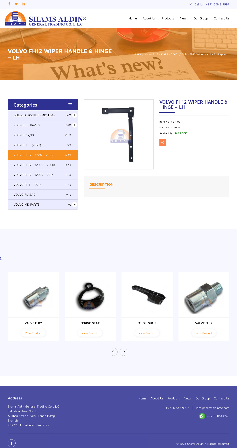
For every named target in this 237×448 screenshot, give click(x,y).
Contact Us (221, 18)
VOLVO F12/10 (42, 135)
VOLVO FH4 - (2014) (42, 185)
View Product (33, 333)
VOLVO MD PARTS (42, 204)
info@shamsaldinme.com (212, 435)
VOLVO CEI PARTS (42, 125)
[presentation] (114, 352)
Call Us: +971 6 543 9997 (212, 4)
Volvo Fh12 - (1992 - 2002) (161, 54)
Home (133, 18)
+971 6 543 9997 (177, 435)
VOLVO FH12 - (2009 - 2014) (42, 175)
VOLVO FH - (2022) (42, 145)
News (184, 18)
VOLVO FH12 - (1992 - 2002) (42, 155)
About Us (149, 18)
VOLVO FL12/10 (42, 194)
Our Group (201, 18)
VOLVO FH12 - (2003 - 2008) (42, 165)
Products (168, 18)
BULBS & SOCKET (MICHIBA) (42, 115)
